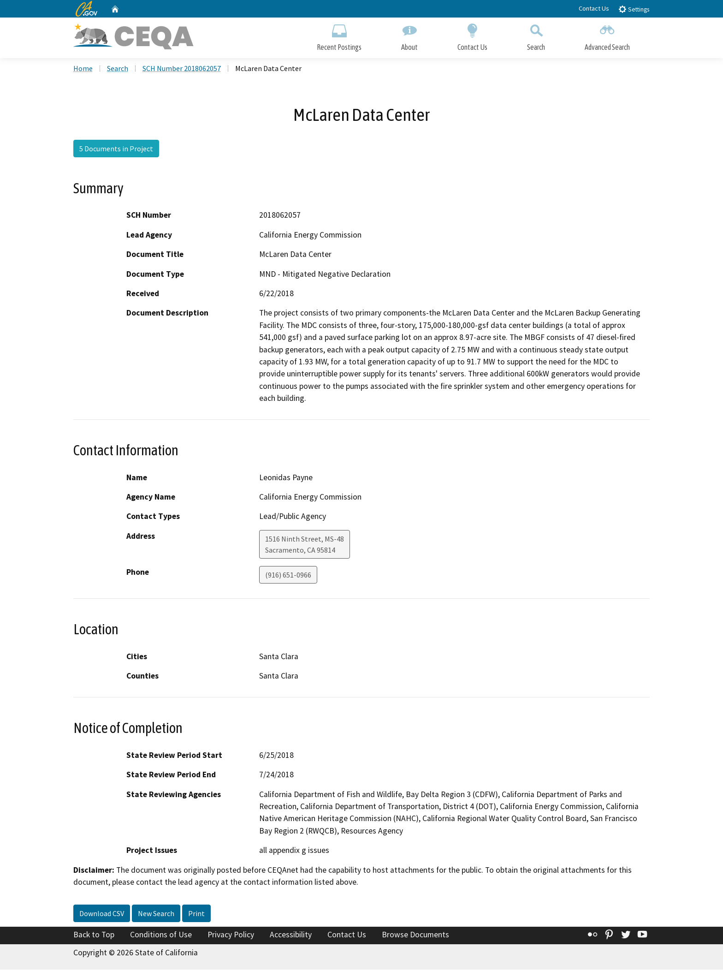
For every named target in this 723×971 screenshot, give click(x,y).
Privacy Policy (230, 936)
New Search (156, 914)
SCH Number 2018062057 (181, 69)
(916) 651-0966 (288, 576)
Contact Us (594, 8)
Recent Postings (339, 36)
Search (536, 36)
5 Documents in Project (116, 150)
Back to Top (93, 936)
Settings (633, 9)
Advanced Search (607, 36)
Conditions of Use (161, 936)
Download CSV (101, 914)
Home (83, 69)
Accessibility (291, 936)
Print (196, 914)
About (409, 36)
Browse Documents (415, 936)
